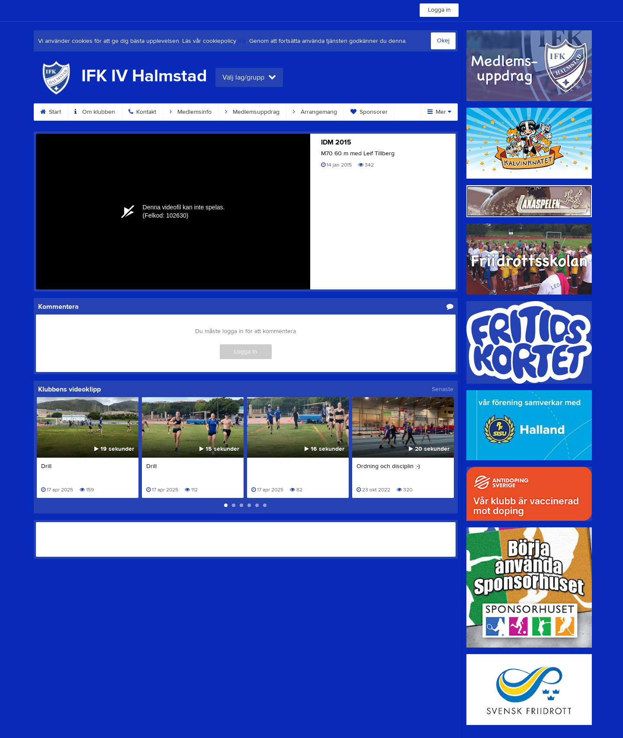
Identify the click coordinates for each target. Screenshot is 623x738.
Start (50, 112)
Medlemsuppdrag (252, 112)
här (242, 41)
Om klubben (94, 112)
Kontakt (142, 112)
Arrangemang (315, 112)
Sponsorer (369, 112)
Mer (439, 112)
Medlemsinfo (191, 112)
